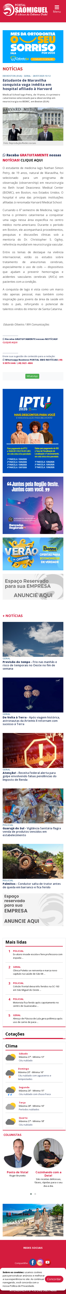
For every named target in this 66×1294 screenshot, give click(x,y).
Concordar (54, 1279)
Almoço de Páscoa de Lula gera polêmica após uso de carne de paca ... (37, 1020)
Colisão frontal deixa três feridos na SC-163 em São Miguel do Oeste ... (36, 988)
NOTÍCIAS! (11, 160)
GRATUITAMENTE (34, 155)
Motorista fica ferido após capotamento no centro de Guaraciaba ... (36, 1004)
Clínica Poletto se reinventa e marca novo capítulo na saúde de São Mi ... (35, 972)
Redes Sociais (33, 1247)
